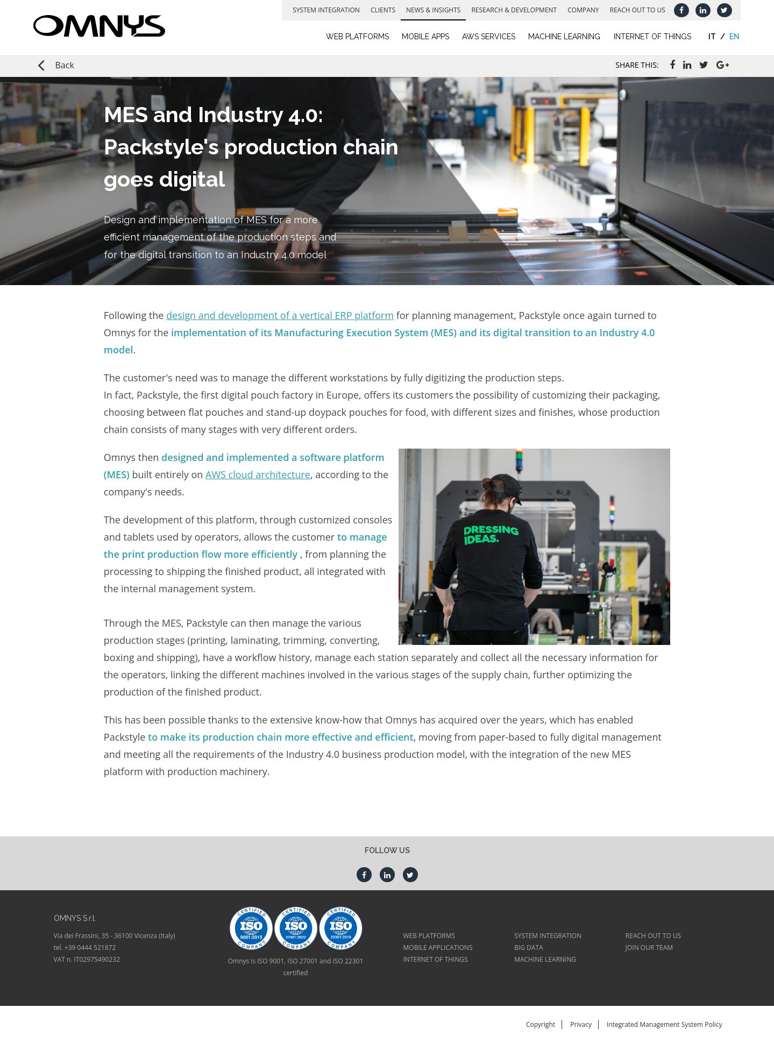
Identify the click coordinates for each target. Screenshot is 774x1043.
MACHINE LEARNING (545, 959)
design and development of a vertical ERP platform (280, 315)
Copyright (540, 1024)
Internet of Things (648, 36)
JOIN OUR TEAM (649, 947)
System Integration (322, 10)
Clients (379, 10)
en (731, 36)
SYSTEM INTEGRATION (547, 935)
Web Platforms (353, 36)
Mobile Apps (421, 36)
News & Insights (429, 10)
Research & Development (510, 10)
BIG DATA (528, 947)
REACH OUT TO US (653, 935)
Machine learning (560, 36)
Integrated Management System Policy (664, 1024)
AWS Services (485, 36)
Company (579, 10)
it (708, 36)
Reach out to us (633, 10)
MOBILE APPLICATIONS (438, 947)
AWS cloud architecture (257, 474)
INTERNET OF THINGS (435, 959)
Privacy (581, 1024)
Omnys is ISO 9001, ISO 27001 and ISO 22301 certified (296, 966)
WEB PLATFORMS (429, 935)
